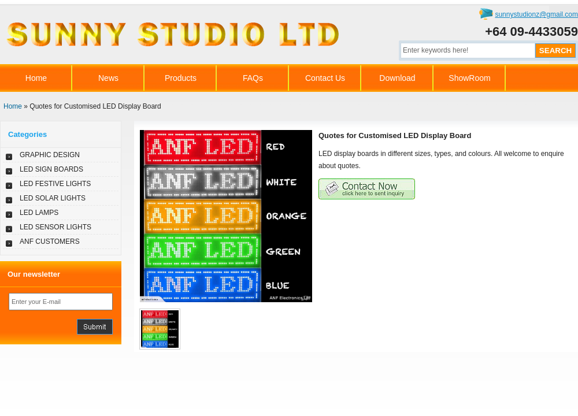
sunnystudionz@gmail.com (536, 14)
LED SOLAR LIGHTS (53, 198)
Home (36, 78)
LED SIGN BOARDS (51, 169)
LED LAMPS (39, 213)
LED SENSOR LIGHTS (55, 227)
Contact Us (325, 78)
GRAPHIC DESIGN (50, 155)
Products (181, 78)
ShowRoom (469, 78)
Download (397, 78)
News (108, 78)
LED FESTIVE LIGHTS (55, 184)
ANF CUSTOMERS (50, 241)
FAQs (253, 78)
